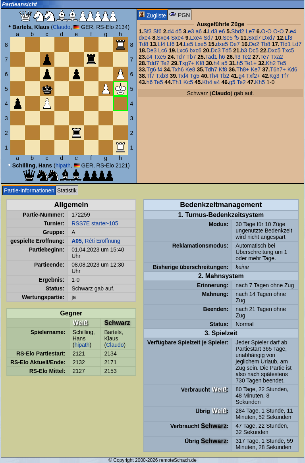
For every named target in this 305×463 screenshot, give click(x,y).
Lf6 (170, 44)
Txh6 (178, 69)
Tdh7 (211, 69)
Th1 (177, 82)
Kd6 (292, 69)
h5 (240, 63)
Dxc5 (274, 50)
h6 (222, 57)
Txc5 (288, 50)
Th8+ (242, 69)
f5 (236, 38)
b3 (244, 50)
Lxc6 (182, 50)
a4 (217, 82)
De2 (254, 44)
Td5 (227, 50)
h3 (237, 57)
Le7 (250, 31)
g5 (232, 82)
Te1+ (250, 63)
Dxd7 (269, 38)
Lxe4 (196, 38)
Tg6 (151, 69)
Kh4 (207, 82)
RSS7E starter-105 (94, 223)
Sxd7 (254, 38)
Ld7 (296, 44)
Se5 (228, 38)
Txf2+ (253, 76)
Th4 (213, 76)
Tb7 (191, 57)
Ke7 (256, 69)
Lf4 (161, 44)
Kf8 (200, 63)
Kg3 (275, 76)
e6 (222, 31)
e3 (191, 31)
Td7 (180, 57)
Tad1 (211, 57)
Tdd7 (153, 63)
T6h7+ (278, 69)
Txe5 (160, 57)
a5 (224, 63)
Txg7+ (186, 63)
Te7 (264, 57)
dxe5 (222, 44)
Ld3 (212, 31)
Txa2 (276, 57)
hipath (63, 165)
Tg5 (194, 76)
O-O (266, 31)
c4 (149, 57)
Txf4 (183, 76)
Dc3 (216, 50)
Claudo (61, 27)
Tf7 (150, 76)
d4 (171, 31)
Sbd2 (237, 31)
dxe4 (145, 38)
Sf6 (157, 31)
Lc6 (162, 50)
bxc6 (196, 50)
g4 (242, 76)
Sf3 (147, 31)
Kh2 (271, 63)
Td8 (143, 44)
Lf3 (288, 38)
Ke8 (190, 69)
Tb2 (224, 76)
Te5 (281, 63)
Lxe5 (201, 44)
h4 (217, 63)
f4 (160, 69)
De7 (235, 44)
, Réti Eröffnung (95, 241)
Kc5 (188, 82)
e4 (293, 31)
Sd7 (209, 38)
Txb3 (162, 76)
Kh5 (260, 82)
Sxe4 (163, 38)
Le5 (188, 44)
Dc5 (254, 50)
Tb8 (265, 44)
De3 (152, 50)
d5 (179, 31)
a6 (198, 31)
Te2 (246, 57)
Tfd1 (285, 44)
